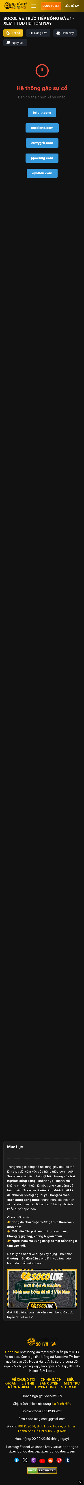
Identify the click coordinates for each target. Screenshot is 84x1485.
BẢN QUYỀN (48, 1383)
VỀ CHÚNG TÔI (23, 1379)
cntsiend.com (42, 128)
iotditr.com (42, 112)
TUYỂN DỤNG (45, 1387)
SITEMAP (68, 1387)
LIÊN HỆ (28, 1383)
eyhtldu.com (42, 173)
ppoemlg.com (42, 158)
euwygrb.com (42, 143)
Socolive (13, 1176)
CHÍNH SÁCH (51, 1379)
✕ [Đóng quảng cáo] (80, 1482)
